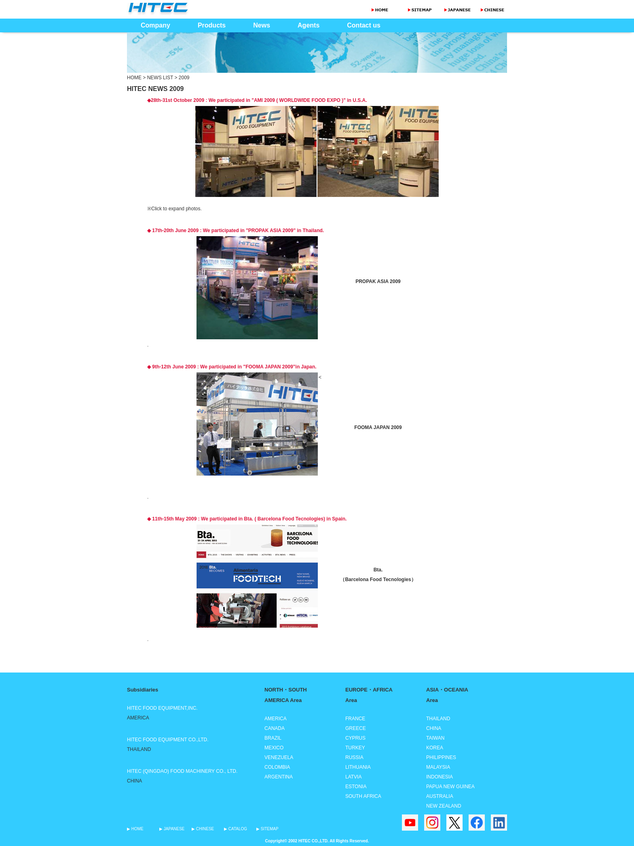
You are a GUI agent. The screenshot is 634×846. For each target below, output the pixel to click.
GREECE (355, 728)
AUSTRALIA (439, 796)
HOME (134, 77)
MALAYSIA (438, 767)
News (261, 25)
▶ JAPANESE (171, 829)
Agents (308, 25)
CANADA (274, 728)
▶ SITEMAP (267, 829)
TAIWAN (435, 738)
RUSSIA (354, 757)
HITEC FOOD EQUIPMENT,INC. (162, 708)
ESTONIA (355, 786)
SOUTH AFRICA (363, 796)
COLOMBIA (277, 767)
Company (155, 25)
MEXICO (273, 748)
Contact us (363, 25)
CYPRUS (355, 738)
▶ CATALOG (235, 829)
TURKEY (355, 748)
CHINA (433, 728)
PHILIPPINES (441, 757)
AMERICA (275, 718)
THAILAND (438, 718)
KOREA (434, 748)
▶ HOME (135, 829)
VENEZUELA (278, 757)
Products (212, 25)
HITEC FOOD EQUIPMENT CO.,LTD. (168, 739)
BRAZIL (272, 738)
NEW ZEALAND (443, 806)
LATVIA (353, 777)
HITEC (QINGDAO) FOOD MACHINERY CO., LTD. (182, 771)
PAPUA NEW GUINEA (450, 786)
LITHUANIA (358, 767)
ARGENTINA (278, 777)
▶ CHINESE (203, 829)
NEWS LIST (160, 77)
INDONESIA (439, 777)
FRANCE (355, 718)
